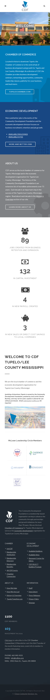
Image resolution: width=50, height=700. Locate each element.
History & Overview (14, 595)
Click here (8, 640)
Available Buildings (35, 551)
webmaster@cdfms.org (31, 401)
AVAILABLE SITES (15, 137)
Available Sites (34, 555)
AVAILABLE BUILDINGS (18, 134)
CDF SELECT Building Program (35, 565)
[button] (3, 29)
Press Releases (34, 595)
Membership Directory (11, 559)
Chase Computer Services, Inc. (26, 694)
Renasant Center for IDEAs (36, 559)
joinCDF (10, 549)
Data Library (33, 592)
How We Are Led (13, 592)
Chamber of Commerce (14, 528)
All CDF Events (12, 570)
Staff (30, 588)
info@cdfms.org (17, 658)
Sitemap (32, 603)
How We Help (12, 588)
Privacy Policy (34, 599)
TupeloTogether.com (14, 599)
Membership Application (11, 553)
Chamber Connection (11, 575)
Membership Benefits (11, 565)
